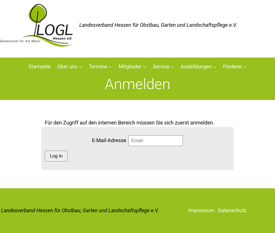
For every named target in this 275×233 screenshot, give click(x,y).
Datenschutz (232, 210)
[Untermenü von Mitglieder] (144, 66)
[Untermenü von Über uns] (80, 66)
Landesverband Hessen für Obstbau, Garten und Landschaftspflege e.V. (80, 210)
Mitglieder (130, 67)
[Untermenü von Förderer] (245, 66)
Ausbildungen (196, 67)
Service (161, 67)
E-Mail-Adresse (109, 140)
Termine (98, 67)
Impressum (202, 210)
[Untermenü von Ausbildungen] (214, 66)
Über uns (67, 67)
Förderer (232, 67)
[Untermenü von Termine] (110, 66)
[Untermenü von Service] (172, 66)
